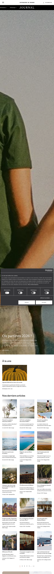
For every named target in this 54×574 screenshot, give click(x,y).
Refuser (27, 302)
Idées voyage (11, 427)
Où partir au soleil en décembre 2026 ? (7, 420)
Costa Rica (28, 526)
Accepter (44, 302)
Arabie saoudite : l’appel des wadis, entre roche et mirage (9, 519)
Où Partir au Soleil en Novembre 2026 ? (25, 420)
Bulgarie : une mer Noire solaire (26, 452)
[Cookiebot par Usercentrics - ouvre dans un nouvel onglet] (46, 270)
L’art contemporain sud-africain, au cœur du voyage (44, 552)
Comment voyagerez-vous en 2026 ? (27, 552)
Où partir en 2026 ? (17, 336)
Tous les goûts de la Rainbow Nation (42, 519)
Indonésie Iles (12, 494)
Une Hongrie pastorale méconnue (43, 452)
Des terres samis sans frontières (8, 452)
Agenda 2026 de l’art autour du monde (12, 382)
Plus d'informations (33, 284)
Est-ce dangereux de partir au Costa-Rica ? (27, 519)
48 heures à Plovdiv (7, 552)
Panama (45, 493)
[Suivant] (33, 566)
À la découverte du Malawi (26, 485)
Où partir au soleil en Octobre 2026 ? (42, 420)
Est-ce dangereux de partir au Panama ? (44, 485)
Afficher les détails (45, 298)
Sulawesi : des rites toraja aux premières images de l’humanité (8, 486)
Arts (12, 388)
